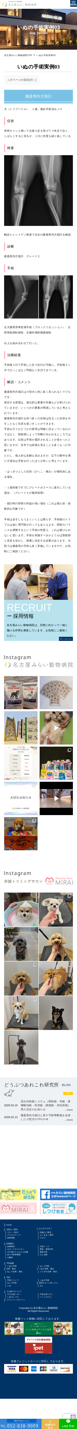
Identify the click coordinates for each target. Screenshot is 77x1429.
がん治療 (46, 1272)
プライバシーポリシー (20, 1329)
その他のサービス (17, 1318)
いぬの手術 (48, 1304)
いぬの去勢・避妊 (50, 1290)
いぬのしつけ (16, 1325)
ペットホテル (49, 1325)
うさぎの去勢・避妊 (53, 1293)
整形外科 (46, 1266)
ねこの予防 (48, 1286)
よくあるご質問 (50, 1243)
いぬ (10, 1311)
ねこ (43, 1311)
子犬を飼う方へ (17, 1322)
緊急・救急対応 (50, 1261)
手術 (9, 1300)
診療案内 (11, 1253)
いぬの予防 (15, 1286)
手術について (16, 1304)
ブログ (45, 1247)
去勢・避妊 (13, 1290)
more (65, 1094)
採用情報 (13, 1247)
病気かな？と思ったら (53, 1307)
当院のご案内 (14, 1236)
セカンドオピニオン (20, 1261)
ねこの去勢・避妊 (19, 1293)
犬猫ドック (48, 1257)
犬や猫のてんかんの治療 (21, 1266)
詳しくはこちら (61, 638)
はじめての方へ (49, 1234)
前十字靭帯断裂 (17, 1272)
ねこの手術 (15, 1307)
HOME (10, 1229)
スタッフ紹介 (16, 1239)
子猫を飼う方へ (50, 1322)
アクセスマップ (17, 1243)
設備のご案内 (49, 1239)
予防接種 (11, 1282)
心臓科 (12, 1276)
